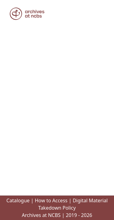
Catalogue (17, 200)
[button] (27, 13)
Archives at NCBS (41, 215)
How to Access (51, 200)
